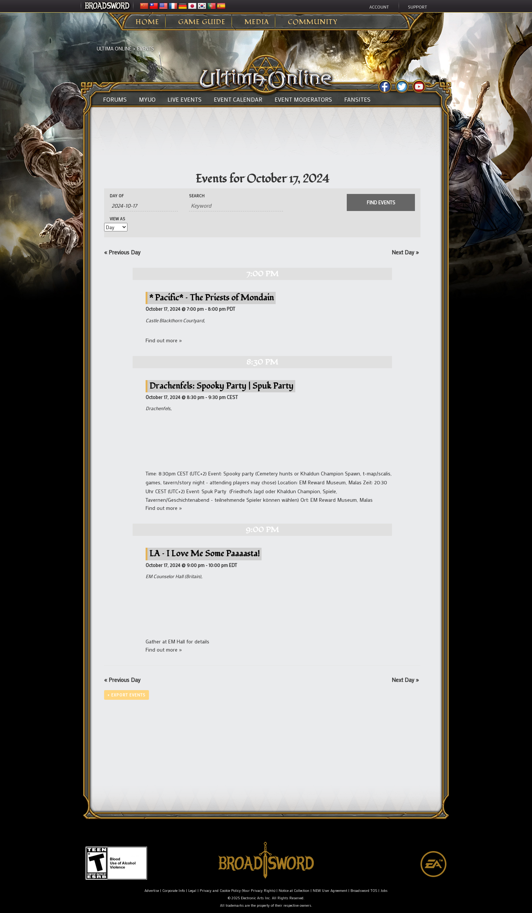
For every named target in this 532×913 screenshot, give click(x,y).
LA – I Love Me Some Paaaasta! (204, 553)
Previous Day (122, 252)
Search (197, 196)
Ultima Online (114, 48)
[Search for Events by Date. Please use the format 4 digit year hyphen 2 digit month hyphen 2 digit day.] (144, 205)
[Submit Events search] (381, 202)
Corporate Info (173, 890)
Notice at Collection (294, 890)
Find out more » (164, 340)
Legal (192, 890)
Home (147, 22)
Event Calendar (238, 99)
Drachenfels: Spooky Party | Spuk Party (221, 386)
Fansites (357, 99)
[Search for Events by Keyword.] (236, 205)
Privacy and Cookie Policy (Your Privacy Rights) (237, 890)
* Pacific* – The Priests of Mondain (211, 297)
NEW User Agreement (330, 890)
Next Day (405, 252)
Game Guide (202, 22)
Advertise (151, 890)
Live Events (184, 99)
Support (417, 7)
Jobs (384, 890)
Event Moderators (303, 99)
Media (257, 22)
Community (313, 22)
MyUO (147, 99)
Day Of (117, 196)
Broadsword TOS (363, 890)
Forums (115, 99)
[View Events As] (115, 227)
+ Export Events (126, 695)
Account (379, 7)
